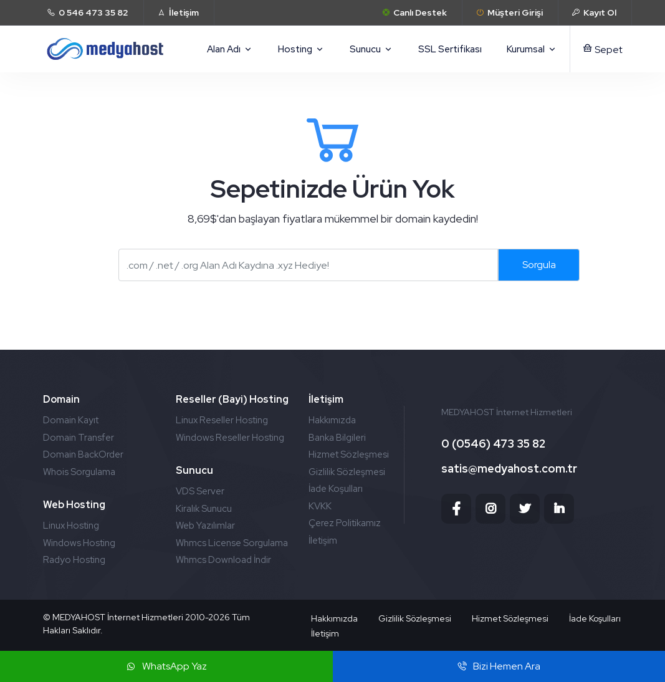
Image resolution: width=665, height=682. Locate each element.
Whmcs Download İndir (223, 560)
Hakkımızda (332, 420)
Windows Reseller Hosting (230, 437)
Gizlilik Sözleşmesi (347, 472)
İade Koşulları (336, 489)
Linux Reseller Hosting (222, 420)
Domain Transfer (78, 437)
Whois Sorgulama (79, 472)
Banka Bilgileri (337, 437)
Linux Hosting (71, 525)
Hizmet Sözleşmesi (349, 454)
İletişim (323, 540)
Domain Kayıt (70, 420)
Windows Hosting (79, 543)
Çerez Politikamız (345, 523)
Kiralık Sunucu (204, 508)
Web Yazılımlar (205, 525)
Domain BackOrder (83, 454)
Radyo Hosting (74, 560)
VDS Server (200, 491)
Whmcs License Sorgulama (232, 543)
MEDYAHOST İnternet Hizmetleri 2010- (130, 617)
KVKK (320, 506)
